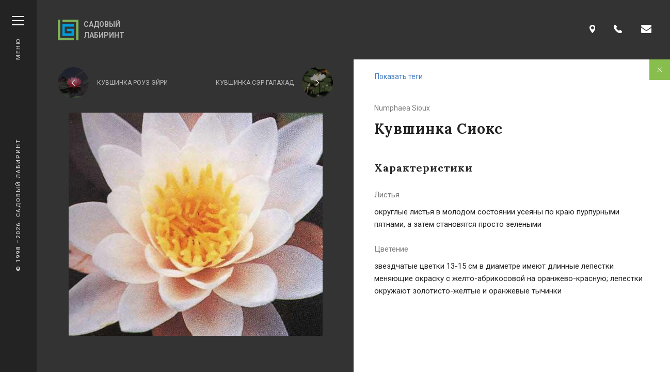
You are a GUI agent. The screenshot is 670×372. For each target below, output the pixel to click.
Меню (18, 38)
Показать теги (399, 76)
